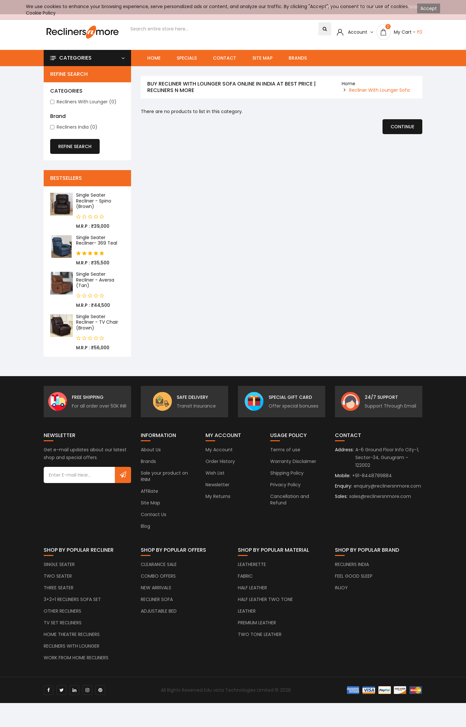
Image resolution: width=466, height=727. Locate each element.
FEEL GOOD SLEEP (353, 583)
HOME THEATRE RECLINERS (72, 642)
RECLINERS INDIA (352, 572)
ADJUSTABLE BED (159, 618)
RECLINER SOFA (157, 607)
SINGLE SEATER (59, 572)
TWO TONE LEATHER (260, 642)
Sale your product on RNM (164, 483)
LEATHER (247, 618)
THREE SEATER (58, 595)
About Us (151, 457)
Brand (58, 116)
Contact (224, 58)
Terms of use (285, 457)
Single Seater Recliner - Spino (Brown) (93, 201)
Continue (402, 126)
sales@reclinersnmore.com (380, 504)
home (348, 83)
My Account (219, 457)
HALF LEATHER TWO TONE (265, 607)
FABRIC (245, 583)
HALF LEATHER (252, 595)
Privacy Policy (285, 492)
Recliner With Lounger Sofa (379, 90)
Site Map (262, 58)
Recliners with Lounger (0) (83, 101)
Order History (220, 469)
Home (154, 58)
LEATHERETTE (252, 572)
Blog (145, 533)
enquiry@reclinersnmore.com (387, 493)
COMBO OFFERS (158, 583)
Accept (428, 8)
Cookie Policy (41, 13)
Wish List (215, 480)
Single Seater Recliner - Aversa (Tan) (95, 280)
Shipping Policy (287, 480)
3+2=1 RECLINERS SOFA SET (72, 607)
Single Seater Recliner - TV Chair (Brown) (97, 322)
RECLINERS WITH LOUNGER (71, 653)
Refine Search (75, 146)
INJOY (341, 595)
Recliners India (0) (73, 127)
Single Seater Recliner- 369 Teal (96, 240)
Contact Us (153, 522)
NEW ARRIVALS (156, 595)
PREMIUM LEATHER (257, 630)
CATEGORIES (66, 91)
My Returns (217, 504)
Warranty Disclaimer (293, 469)
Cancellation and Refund (289, 507)
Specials (187, 58)
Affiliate (149, 498)
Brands (298, 58)
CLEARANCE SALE (159, 572)
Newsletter (217, 492)
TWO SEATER (58, 583)
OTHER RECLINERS (62, 618)
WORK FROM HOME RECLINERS (76, 665)
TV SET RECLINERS (63, 630)
